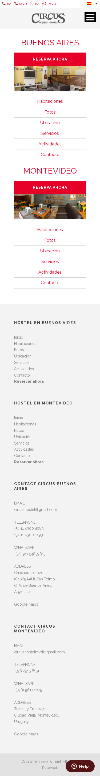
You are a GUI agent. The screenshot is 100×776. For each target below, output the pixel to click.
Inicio (18, 337)
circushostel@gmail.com (35, 509)
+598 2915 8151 (26, 671)
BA (6, 3)
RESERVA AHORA (50, 59)
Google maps (26, 604)
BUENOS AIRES (50, 42)
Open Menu (90, 17)
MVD (20, 3)
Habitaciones (50, 101)
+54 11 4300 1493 (28, 535)
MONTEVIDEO (50, 170)
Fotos (50, 112)
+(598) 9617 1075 (28, 690)
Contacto (50, 154)
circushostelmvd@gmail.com (39, 652)
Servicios (50, 133)
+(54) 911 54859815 (29, 554)
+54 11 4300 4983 (29, 528)
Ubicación (50, 122)
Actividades (50, 143)
